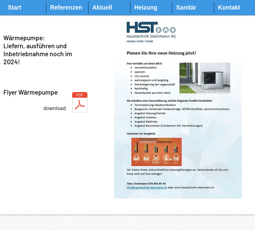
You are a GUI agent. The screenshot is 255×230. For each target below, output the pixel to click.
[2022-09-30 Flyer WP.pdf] (80, 103)
